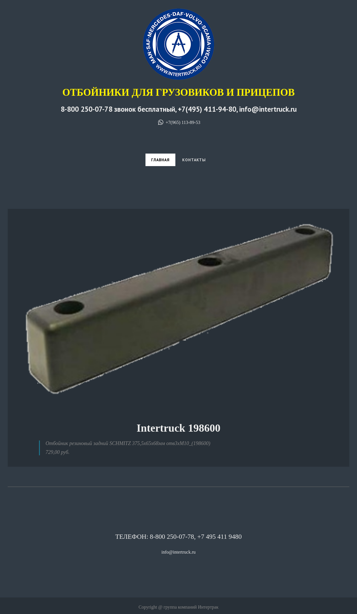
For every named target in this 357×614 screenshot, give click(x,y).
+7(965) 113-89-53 (178, 122)
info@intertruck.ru (178, 552)
